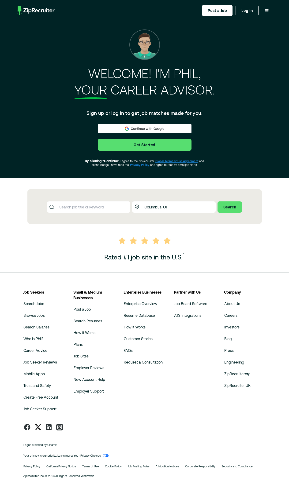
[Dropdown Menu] (266, 10)
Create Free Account (40, 397)
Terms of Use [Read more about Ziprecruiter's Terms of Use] (90, 466)
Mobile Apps (34, 374)
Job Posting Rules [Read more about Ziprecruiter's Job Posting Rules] (139, 466)
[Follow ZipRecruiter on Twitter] (38, 427)
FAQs (128, 350)
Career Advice (35, 350)
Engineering (234, 362)
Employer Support (89, 391)
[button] (144, 128)
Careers (230, 315)
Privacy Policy (140, 165)
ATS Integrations (187, 315)
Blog (228, 339)
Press (229, 350)
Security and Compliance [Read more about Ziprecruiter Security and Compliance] (237, 466)
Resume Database (139, 315)
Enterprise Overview (140, 304)
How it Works (84, 333)
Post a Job (82, 309)
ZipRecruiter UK (237, 385)
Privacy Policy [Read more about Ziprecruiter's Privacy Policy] (31, 466)
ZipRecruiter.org (237, 374)
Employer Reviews (89, 368)
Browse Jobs (34, 315)
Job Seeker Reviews (40, 362)
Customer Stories (138, 339)
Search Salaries (36, 327)
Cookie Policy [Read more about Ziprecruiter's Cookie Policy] (113, 466)
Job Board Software (190, 304)
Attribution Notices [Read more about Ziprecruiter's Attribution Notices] (167, 466)
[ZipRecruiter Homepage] (36, 10)
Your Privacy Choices (91, 455)
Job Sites (81, 356)
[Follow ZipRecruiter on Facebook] (27, 427)
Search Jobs (33, 304)
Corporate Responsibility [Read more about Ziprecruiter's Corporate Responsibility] (200, 466)
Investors (232, 327)
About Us (232, 304)
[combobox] (93, 207)
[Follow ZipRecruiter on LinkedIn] (49, 427)
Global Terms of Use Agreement (176, 161)
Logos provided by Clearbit (40, 445)
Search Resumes (88, 321)
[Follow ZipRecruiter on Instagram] (60, 427)
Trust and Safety (37, 385)
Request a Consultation (143, 362)
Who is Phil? (33, 339)
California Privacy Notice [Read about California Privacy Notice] (61, 466)
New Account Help (89, 379)
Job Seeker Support (39, 409)
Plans (78, 344)
